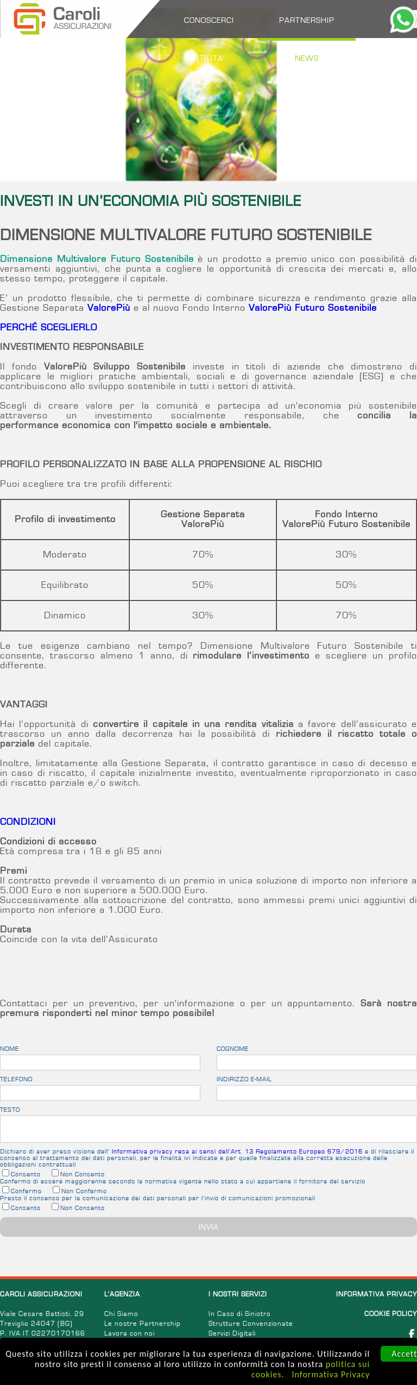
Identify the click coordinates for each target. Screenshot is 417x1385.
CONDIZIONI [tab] (28, 822)
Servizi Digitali (232, 1333)
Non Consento (82, 1174)
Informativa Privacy (331, 1374)
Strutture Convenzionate (250, 1323)
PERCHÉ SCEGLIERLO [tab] (48, 328)
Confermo (26, 1191)
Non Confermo (84, 1191)
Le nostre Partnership (142, 1323)
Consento (26, 1174)
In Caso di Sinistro (239, 1314)
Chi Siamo (121, 1314)
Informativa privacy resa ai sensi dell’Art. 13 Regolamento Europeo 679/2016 (237, 1151)
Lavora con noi (129, 1333)
